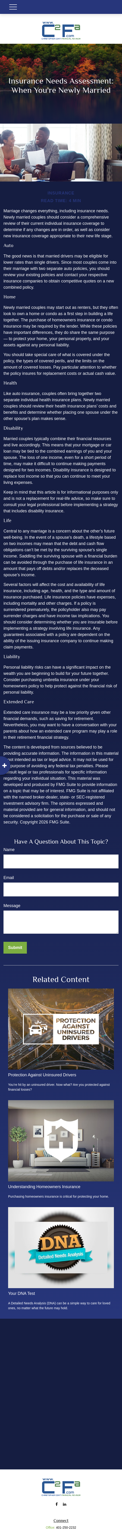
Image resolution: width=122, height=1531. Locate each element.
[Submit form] (15, 948)
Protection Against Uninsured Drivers (42, 1075)
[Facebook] (56, 1504)
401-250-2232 (66, 1527)
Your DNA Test (21, 1293)
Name (9, 849)
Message (11, 905)
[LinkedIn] (64, 1504)
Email (8, 877)
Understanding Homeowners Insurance (44, 1186)
